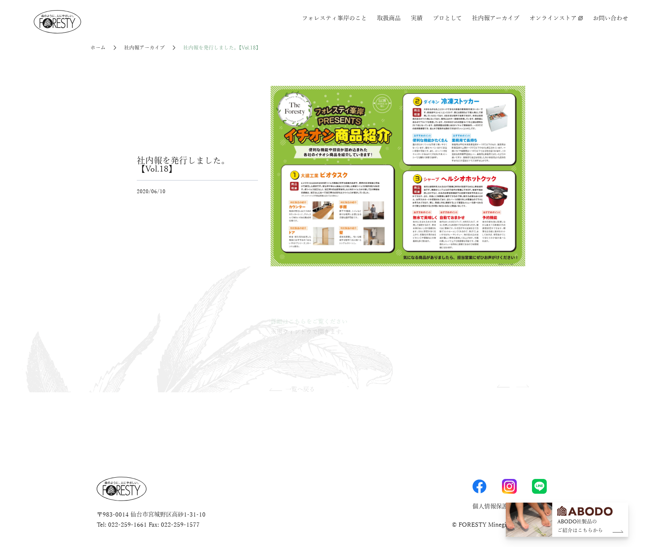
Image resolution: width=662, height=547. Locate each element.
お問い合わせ (610, 18)
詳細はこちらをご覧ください (309, 322)
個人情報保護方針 (496, 506)
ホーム (98, 48)
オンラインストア (556, 18)
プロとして (447, 18)
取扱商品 (389, 18)
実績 (417, 18)
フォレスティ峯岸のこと (334, 18)
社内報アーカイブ (495, 18)
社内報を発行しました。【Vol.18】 (222, 48)
